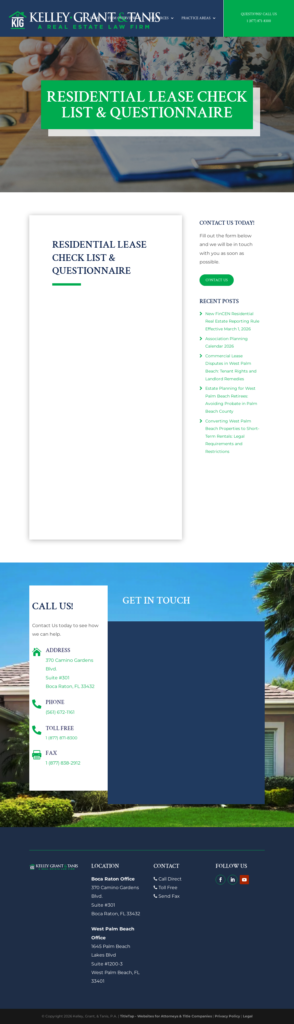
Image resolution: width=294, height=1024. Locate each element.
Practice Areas (195, 18)
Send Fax (167, 896)
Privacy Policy (227, 1016)
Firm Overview (122, 18)
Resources (159, 18)
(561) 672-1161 (60, 712)
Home (95, 18)
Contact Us (218, 279)
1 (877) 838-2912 (63, 763)
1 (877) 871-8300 (259, 21)
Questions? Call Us (259, 14)
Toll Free (165, 887)
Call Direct (168, 879)
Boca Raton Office (113, 879)
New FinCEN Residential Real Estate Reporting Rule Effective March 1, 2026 (232, 321)
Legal (248, 1016)
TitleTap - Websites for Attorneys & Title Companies (166, 1016)
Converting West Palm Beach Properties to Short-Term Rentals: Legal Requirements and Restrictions (232, 436)
